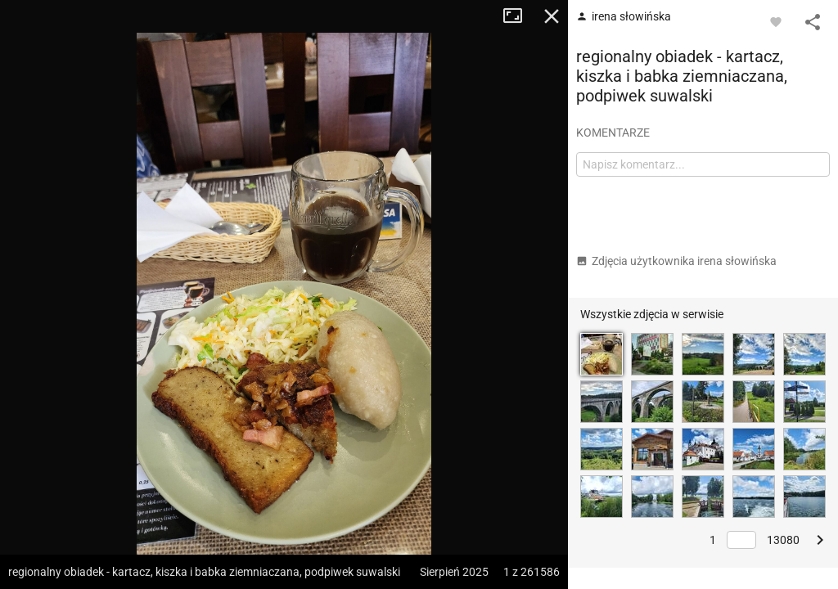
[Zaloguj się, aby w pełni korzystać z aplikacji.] (776, 21)
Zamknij (551, 16)
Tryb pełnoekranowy (518, 16)
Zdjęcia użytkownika (676, 261)
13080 (783, 539)
